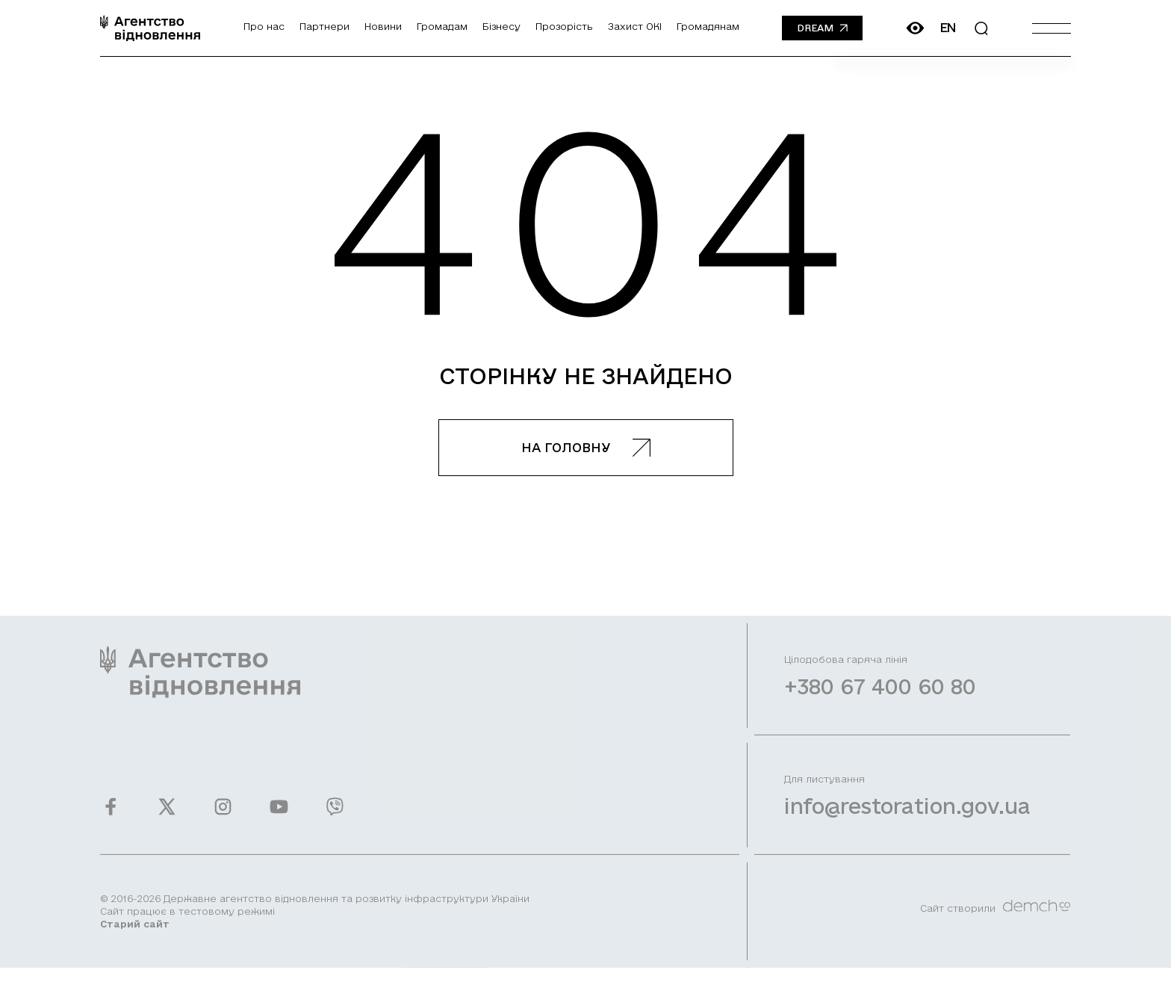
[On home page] (150, 28)
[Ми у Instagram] (223, 816)
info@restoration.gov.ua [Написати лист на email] (907, 815)
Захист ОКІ (635, 26)
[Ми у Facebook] (111, 816)
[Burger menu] (1051, 28)
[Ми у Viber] (335, 816)
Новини (383, 26)
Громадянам (708, 26)
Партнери (324, 26)
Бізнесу (501, 26)
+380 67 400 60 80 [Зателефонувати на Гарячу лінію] (880, 695)
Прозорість (564, 26)
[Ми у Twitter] (167, 816)
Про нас (264, 26)
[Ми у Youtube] (279, 816)
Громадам (442, 26)
